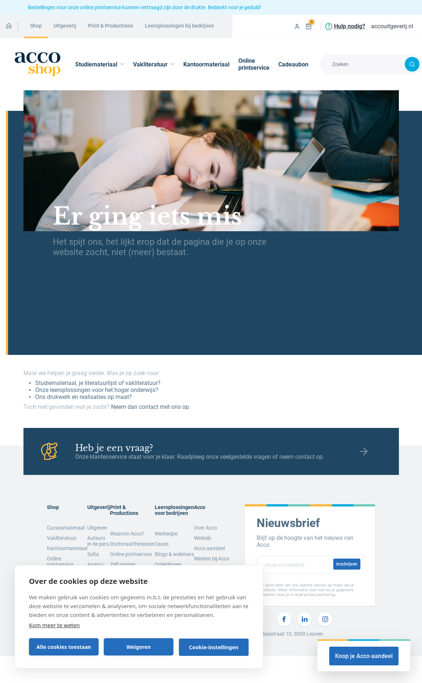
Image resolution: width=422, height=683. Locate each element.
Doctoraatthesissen (132, 544)
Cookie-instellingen (214, 647)
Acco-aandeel (209, 548)
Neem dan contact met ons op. (150, 406)
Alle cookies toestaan (64, 646)
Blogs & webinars (174, 554)
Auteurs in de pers (98, 541)
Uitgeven (97, 528)
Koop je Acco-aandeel (364, 656)
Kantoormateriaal (206, 64)
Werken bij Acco (212, 559)
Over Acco (205, 528)
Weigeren (138, 646)
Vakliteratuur (62, 538)
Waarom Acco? (127, 534)
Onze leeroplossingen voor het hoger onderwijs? (96, 389)
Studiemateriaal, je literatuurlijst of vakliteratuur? (98, 382)
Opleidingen (168, 564)
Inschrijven (346, 564)
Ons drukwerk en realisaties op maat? (83, 396)
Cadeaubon (293, 64)
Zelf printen (123, 564)
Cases (162, 544)
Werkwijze (166, 534)
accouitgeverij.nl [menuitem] (392, 26)
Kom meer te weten (54, 625)
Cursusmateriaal (66, 528)
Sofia (93, 554)
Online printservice (253, 64)
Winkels (202, 538)
